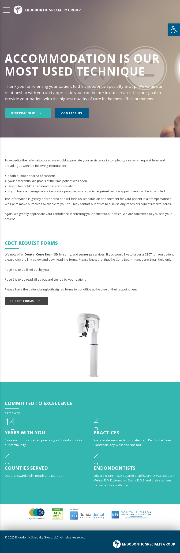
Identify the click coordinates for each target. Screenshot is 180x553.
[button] (174, 29)
